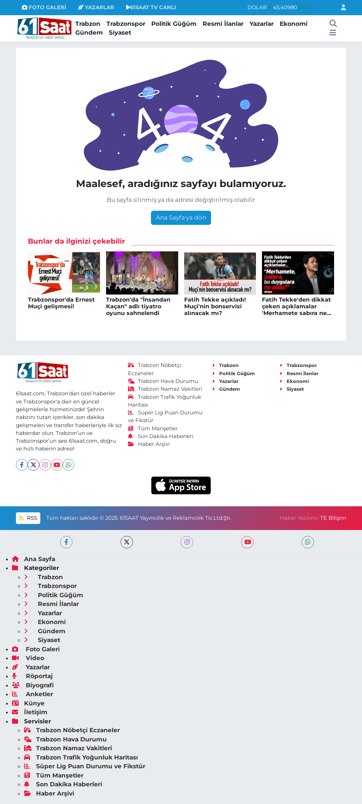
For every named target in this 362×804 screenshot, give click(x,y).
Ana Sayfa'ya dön (181, 217)
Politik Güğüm (174, 23)
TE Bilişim (333, 518)
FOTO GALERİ (44, 7)
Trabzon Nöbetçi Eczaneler (72, 730)
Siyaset (120, 32)
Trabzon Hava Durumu (163, 381)
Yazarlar (262, 23)
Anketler (32, 694)
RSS (28, 518)
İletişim (29, 712)
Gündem (89, 32)
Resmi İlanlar (223, 23)
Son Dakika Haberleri (161, 436)
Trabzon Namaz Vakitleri (165, 389)
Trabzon (87, 23)
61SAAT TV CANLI (151, 7)
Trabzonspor (125, 23)
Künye (28, 703)
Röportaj (32, 676)
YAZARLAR (96, 7)
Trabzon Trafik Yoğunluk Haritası (81, 757)
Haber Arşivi (149, 444)
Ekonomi (294, 23)
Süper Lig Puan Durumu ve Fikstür (84, 766)
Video (28, 658)
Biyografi (33, 685)
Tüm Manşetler (153, 428)
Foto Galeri (36, 649)
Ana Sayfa (33, 559)
